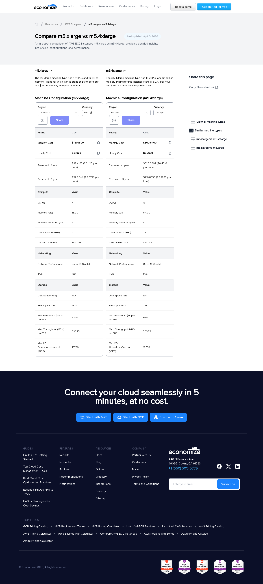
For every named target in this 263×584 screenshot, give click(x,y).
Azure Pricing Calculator (38, 541)
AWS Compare (73, 24)
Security (101, 491)
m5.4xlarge (116, 71)
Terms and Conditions (145, 484)
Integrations (103, 484)
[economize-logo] (45, 6)
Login (157, 6)
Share (59, 120)
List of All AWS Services (177, 526)
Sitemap (101, 498)
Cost (74, 132)
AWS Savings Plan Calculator (75, 533)
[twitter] (228, 466)
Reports (64, 455)
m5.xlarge (44, 71)
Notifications (67, 484)
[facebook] (219, 466)
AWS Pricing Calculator (37, 533)
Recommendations (71, 477)
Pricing (144, 6)
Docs (99, 455)
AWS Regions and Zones (159, 533)
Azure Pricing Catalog (194, 533)
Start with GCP (130, 417)
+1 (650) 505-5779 (183, 468)
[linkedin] (237, 466)
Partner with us (141, 455)
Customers (139, 462)
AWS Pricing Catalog (211, 526)
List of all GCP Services (141, 526)
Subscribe (228, 484)
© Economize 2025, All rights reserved (43, 567)
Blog (98, 462)
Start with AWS (93, 417)
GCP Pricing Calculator (106, 526)
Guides (100, 469)
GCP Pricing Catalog (35, 526)
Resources (51, 24)
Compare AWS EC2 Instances (118, 533)
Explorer (65, 469)
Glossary (101, 477)
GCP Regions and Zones (70, 526)
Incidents (65, 462)
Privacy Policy (140, 477)
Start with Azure (168, 417)
